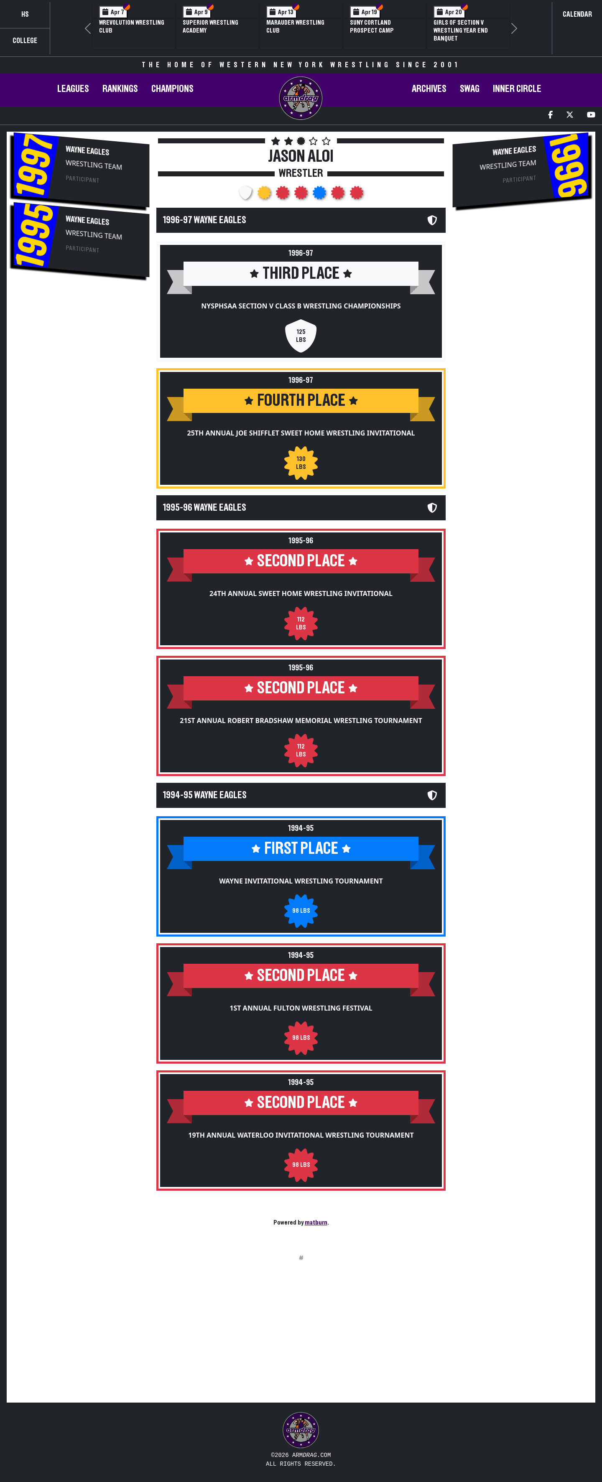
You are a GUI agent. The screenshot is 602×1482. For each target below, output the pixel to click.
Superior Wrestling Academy (210, 26)
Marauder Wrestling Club (295, 26)
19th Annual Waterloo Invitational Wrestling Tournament (300, 1135)
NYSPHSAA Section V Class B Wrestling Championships (300, 306)
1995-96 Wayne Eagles (204, 508)
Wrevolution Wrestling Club (131, 26)
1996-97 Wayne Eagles (204, 220)
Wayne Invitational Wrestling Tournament (301, 881)
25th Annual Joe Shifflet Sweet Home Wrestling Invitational (301, 433)
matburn (316, 1222)
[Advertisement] (81, 350)
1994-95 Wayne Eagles (205, 795)
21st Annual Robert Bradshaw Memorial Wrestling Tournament (301, 720)
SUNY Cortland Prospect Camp (372, 26)
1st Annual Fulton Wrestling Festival (301, 1008)
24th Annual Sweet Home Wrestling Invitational (301, 593)
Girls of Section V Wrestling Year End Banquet (461, 30)
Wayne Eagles (88, 151)
